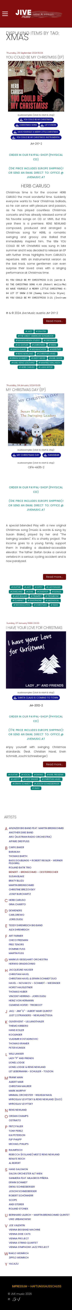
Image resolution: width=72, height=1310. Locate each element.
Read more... (54, 321)
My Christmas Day (28, 455)
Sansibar (53, 455)
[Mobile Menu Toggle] (5, 14)
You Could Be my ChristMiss (38, 119)
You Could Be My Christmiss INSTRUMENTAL (38, 137)
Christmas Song (28, 125)
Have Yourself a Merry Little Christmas (38, 132)
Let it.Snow (50, 125)
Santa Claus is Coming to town (38, 697)
